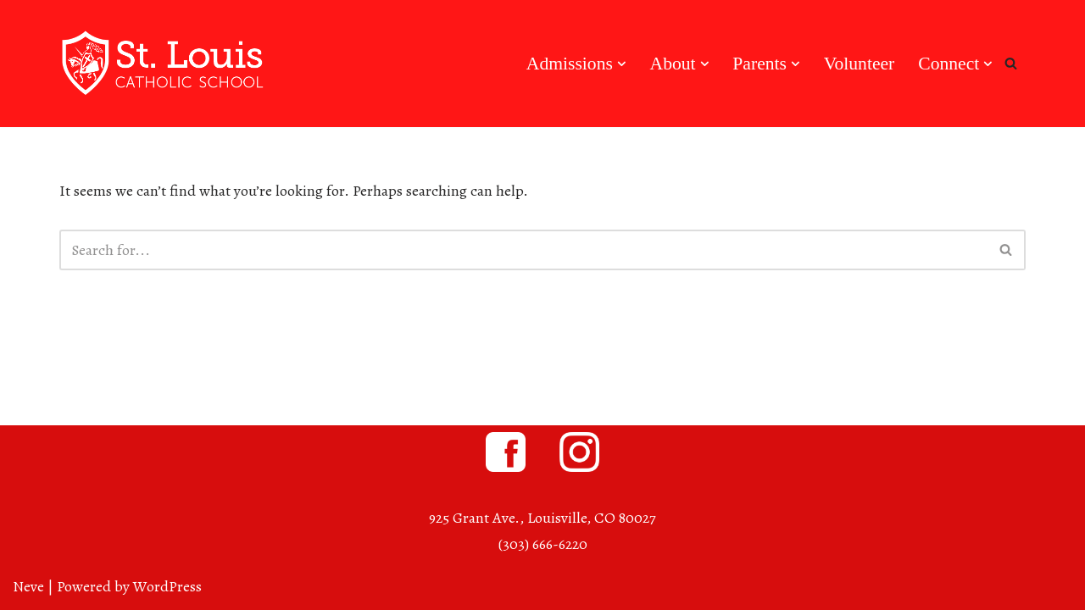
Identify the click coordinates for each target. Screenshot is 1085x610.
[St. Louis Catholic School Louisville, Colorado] (165, 63)
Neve (28, 586)
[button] (621, 64)
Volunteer (859, 63)
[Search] (1010, 63)
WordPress (167, 586)
